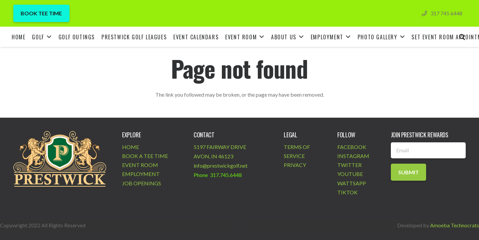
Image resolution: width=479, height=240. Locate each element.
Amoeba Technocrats (454, 225)
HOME (130, 147)
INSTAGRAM (353, 156)
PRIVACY (295, 165)
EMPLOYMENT (141, 174)
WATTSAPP (351, 183)
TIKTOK (347, 192)
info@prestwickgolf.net (220, 165)
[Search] (462, 36)
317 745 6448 (446, 13)
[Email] (428, 150)
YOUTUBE (350, 174)
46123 (225, 156)
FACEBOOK (351, 147)
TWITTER (349, 165)
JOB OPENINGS (141, 183)
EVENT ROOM (140, 165)
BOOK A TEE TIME (145, 156)
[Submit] (408, 172)
